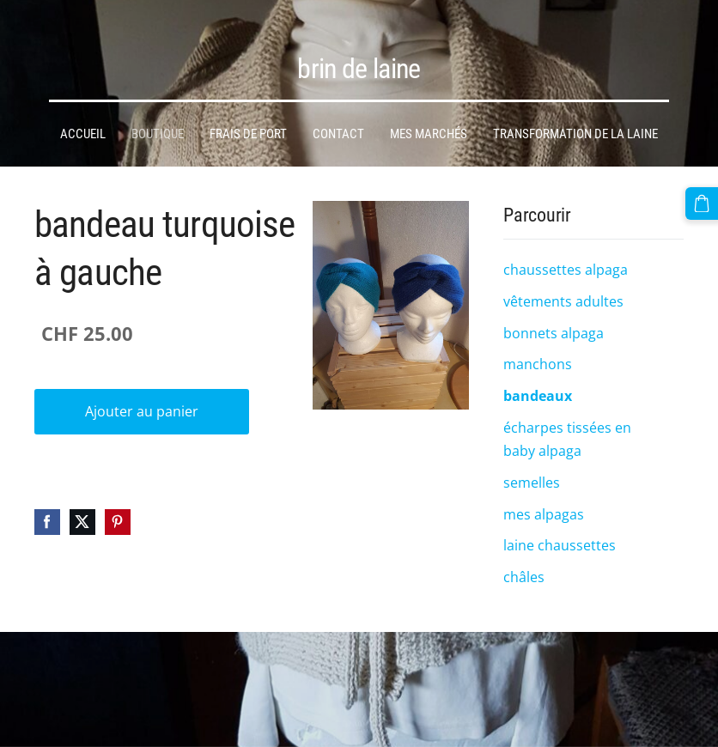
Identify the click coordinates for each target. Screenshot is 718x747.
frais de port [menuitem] (248, 122)
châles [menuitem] (524, 565)
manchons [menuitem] (537, 352)
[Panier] (703, 201)
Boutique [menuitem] (157, 122)
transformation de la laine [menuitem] (575, 122)
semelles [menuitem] (531, 470)
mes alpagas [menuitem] (543, 502)
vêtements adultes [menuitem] (563, 289)
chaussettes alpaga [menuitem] (565, 257)
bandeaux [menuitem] (537, 383)
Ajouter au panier (141, 399)
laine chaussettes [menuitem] (559, 533)
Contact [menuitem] (338, 122)
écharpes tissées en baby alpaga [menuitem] (567, 427)
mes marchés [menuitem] (428, 122)
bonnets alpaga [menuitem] (553, 321)
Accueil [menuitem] (83, 122)
